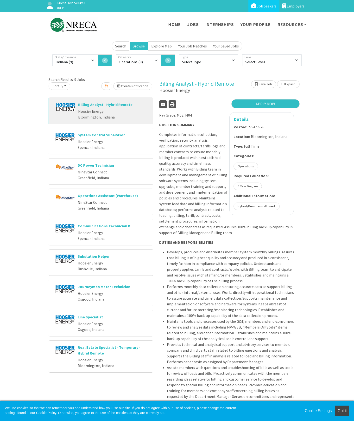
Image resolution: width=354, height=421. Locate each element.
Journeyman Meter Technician (104, 286)
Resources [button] (290, 24)
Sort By (58, 86)
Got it (342, 411)
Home (174, 24)
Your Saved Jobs (226, 46)
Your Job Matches (192, 46)
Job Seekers (264, 6)
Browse (139, 46)
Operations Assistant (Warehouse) (108, 195)
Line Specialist (90, 317)
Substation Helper (94, 256)
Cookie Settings (318, 411)
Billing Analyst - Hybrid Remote (105, 104)
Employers (293, 6)
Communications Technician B (104, 226)
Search (120, 46)
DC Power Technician (96, 165)
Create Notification (132, 86)
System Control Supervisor (101, 134)
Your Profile (255, 24)
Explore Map (161, 46)
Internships (219, 24)
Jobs (192, 24)
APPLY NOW (265, 103)
